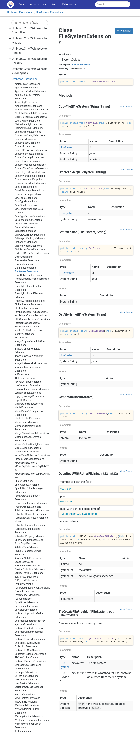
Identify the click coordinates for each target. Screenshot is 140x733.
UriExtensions (22, 668)
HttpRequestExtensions (27, 326)
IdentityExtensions (24, 334)
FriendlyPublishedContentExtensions (28, 288)
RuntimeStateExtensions (28, 558)
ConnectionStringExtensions (30, 135)
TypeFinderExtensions (26, 602)
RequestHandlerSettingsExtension (28, 552)
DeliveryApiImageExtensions (30, 234)
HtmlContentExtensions (27, 308)
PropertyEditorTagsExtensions (31, 503)
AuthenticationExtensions (28, 106)
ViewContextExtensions (27, 698)
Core (21, 4)
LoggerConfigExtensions (28, 392)
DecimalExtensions (25, 227)
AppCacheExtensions (26, 87)
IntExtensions (22, 374)
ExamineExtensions (25, 267)
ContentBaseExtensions (27, 142)
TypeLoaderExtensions (27, 606)
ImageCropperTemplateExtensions (27, 350)
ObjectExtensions (24, 481)
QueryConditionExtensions (29, 539)
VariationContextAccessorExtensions (29, 689)
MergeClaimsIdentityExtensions (32, 433)
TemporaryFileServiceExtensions (32, 587)
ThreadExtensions (24, 591)
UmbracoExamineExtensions (30, 661)
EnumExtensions (24, 264)
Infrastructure (37, 4)
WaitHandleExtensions (27, 705)
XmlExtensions (23, 731)
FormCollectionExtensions (29, 275)
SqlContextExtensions (26, 576)
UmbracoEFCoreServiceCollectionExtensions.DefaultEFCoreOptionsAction (30, 654)
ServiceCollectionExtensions (30, 569)
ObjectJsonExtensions (27, 484)
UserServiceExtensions (27, 683)
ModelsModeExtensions (28, 448)
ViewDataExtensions (26, 701)
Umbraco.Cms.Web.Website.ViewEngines (29, 71)
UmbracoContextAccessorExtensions (29, 633)
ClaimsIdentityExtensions (28, 124)
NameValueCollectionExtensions (32, 455)
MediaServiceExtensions (28, 418)
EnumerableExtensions (27, 260)
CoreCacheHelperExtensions (30, 194)
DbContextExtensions (26, 223)
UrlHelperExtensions (26, 672)
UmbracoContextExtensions (30, 639)
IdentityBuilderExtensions (28, 330)
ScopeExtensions (24, 562)
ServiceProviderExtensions (29, 573)
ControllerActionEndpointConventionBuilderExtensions (30, 181)
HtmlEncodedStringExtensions (31, 311)
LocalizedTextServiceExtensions (32, 389)
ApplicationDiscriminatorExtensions (28, 97)
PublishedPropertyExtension (30, 536)
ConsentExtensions (25, 139)
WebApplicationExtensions (29, 716)
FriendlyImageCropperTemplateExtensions (32, 280)
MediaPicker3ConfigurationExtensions (29, 413)
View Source (124, 31)
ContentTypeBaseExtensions (30, 164)
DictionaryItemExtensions (28, 245)
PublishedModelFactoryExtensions (27, 530)
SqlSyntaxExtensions (26, 580)
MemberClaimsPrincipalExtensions (28, 427)
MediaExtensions (24, 407)
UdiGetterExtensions (26, 609)
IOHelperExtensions (25, 378)
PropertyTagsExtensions (28, 506)
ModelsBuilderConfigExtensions (32, 444)
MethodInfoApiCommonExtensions (28, 438)
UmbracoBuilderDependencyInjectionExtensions (30, 622)
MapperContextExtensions (29, 403)
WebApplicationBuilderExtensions (27, 711)
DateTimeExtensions (26, 205)
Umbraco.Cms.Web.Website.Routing (29, 50)
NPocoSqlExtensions (26, 462)
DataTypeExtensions (26, 201)
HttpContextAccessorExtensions (32, 319)
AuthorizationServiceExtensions (32, 109)
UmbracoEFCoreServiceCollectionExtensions (27, 644)
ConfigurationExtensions (28, 131)
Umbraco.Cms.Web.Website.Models (29, 40)
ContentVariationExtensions (30, 175)
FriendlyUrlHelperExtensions (30, 300)
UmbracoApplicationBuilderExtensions (29, 615)
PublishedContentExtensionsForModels (32, 519)
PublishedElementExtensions (30, 525)
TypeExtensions (23, 598)
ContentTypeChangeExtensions (32, 168)
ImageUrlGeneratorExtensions (31, 363)
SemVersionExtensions (27, 565)
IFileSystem (67, 147)
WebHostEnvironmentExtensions (32, 720)
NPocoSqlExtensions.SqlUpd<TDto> (32, 475)
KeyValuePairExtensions (28, 381)
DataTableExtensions (26, 197)
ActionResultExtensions (27, 83)
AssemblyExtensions (26, 102)
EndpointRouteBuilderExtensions (32, 253)
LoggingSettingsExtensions (29, 396)
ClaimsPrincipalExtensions (29, 128)
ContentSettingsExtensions (29, 157)
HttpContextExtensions (27, 322)
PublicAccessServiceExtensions (32, 510)
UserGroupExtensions (26, 679)
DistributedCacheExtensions (30, 249)
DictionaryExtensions (26, 242)
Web (54, 4)
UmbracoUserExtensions (28, 664)
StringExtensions (24, 584)
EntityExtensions (24, 256)
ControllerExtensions (26, 186)
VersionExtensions (25, 694)
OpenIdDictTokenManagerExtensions (29, 490)
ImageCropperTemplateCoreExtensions (30, 343)
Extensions (69, 4)
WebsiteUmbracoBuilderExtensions (28, 725)
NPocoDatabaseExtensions (29, 459)
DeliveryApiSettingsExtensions (31, 238)
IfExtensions (21, 337)
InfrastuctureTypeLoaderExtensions (28, 369)
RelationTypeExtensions (28, 547)
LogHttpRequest (23, 400)
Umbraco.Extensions (20, 12)
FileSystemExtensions (50, 12)
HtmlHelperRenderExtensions (31, 315)
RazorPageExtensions (26, 543)
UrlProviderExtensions (26, 676)
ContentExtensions (25, 146)
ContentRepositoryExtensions (31, 150)
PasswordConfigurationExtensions (27, 497)
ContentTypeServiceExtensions (31, 172)
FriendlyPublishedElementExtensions (29, 295)
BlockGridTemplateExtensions (31, 113)
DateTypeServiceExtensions (30, 216)
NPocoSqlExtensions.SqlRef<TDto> (32, 468)
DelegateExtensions (25, 231)
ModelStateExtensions (27, 451)
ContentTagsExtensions (27, 161)
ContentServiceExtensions (29, 153)
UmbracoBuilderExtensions (29, 628)
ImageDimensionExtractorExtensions (29, 358)
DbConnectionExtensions (28, 220)
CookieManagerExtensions (29, 190)
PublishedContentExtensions (30, 514)
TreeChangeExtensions (27, 595)
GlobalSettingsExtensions (28, 304)
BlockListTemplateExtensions (31, 117)
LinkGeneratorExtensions (28, 385)
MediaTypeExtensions (26, 422)
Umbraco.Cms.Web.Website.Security (29, 61)
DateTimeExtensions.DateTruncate (29, 211)
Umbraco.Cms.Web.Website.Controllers (29, 30)
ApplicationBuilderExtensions (30, 91)
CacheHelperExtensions (27, 120)
